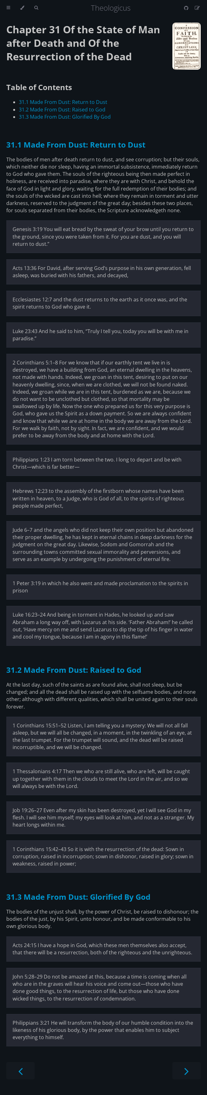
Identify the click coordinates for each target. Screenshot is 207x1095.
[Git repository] (187, 7)
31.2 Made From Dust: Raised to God (62, 109)
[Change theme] (22, 8)
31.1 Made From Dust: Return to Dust (63, 102)
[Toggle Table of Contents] (8, 8)
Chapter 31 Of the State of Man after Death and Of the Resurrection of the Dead (83, 43)
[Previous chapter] (20, 1070)
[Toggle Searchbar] (36, 8)
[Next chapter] (186, 1070)
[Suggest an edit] (197, 7)
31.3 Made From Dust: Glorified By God (65, 116)
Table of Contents (39, 87)
